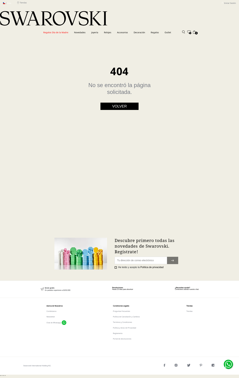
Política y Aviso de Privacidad (124, 328)
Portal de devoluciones (122, 339)
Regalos (155, 32)
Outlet (168, 32)
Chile (7, 3)
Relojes (107, 32)
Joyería (94, 32)
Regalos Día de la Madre (55, 32)
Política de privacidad (152, 267)
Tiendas (22, 3)
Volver (119, 106)
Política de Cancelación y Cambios (126, 316)
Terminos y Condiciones (122, 322)
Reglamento (118, 333)
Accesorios (122, 32)
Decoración (139, 32)
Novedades (80, 32)
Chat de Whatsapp (53, 322)
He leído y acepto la (141, 267)
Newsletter (50, 316)
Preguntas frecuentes (121, 311)
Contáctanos (51, 311)
